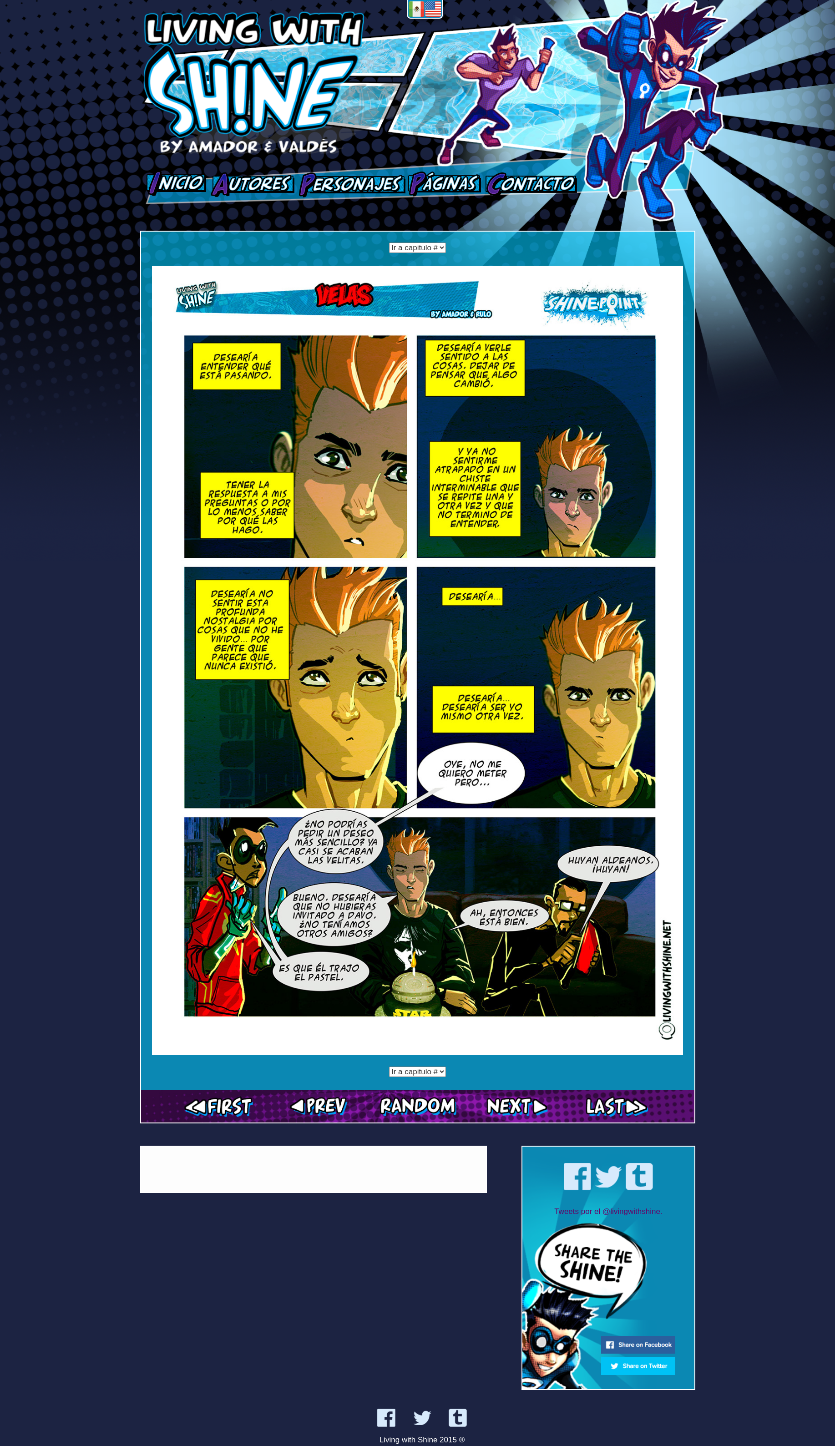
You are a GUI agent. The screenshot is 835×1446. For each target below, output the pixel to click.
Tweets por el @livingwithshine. (608, 1211)
